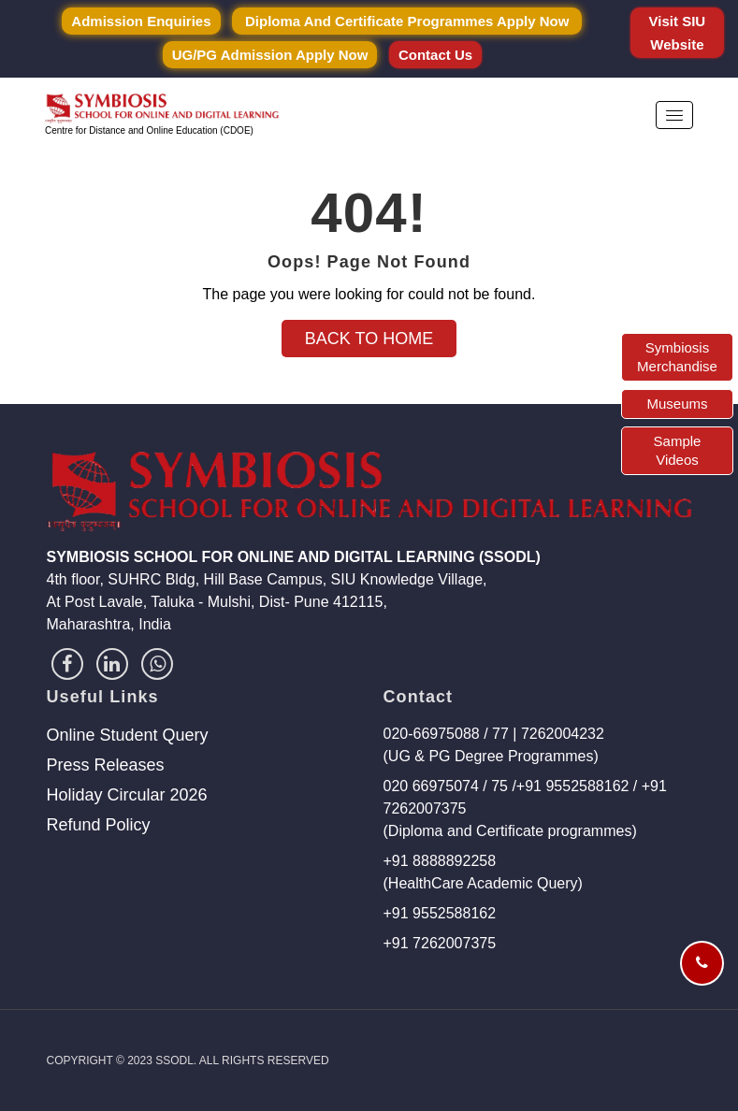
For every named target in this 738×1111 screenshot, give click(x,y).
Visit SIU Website (677, 32)
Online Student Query (128, 735)
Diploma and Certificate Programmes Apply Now (407, 21)
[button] (674, 115)
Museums (676, 403)
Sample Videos (678, 450)
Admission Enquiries (140, 21)
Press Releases (106, 765)
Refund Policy (99, 824)
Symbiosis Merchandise (677, 356)
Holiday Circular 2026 (127, 795)
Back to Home (369, 338)
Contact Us (435, 55)
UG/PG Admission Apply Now (270, 55)
